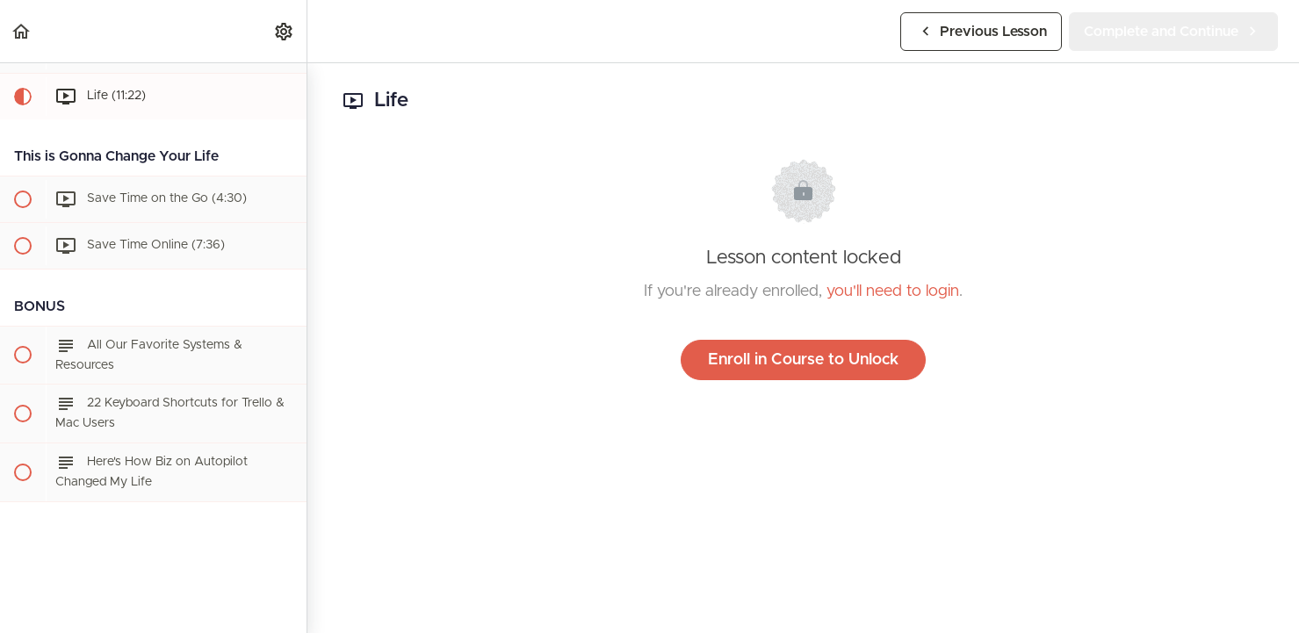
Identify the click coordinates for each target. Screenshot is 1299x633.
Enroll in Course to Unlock (803, 360)
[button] (22, 31)
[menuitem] (285, 31)
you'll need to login (892, 291)
